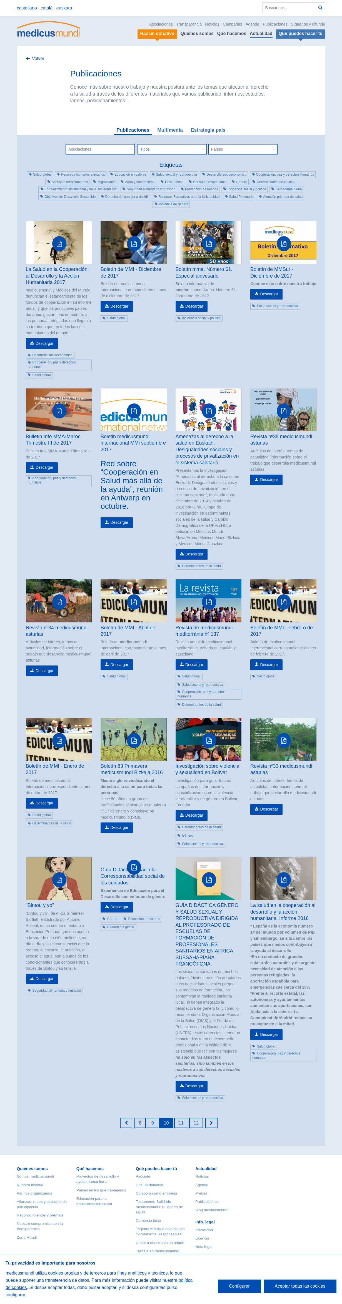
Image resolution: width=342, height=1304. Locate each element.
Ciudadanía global (289, 189)
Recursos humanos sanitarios (83, 174)
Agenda (252, 24)
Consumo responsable (209, 182)
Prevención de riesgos (201, 189)
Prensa (201, 1193)
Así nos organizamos (34, 1193)
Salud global (42, 174)
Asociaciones (161, 24)
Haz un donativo (149, 1185)
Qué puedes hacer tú (156, 1168)
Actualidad (261, 33)
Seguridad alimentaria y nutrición (151, 189)
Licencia (202, 1238)
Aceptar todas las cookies (300, 1286)
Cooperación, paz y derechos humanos (285, 174)
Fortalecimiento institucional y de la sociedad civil (81, 189)
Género (241, 182)
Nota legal (203, 1247)
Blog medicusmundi (211, 1210)
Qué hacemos (231, 33)
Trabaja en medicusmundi (157, 1251)
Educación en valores (130, 174)
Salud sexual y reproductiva (176, 174)
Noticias (212, 24)
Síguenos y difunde (308, 24)
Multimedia (170, 130)
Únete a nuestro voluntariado (160, 1243)
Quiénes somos (197, 33)
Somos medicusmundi (35, 1176)
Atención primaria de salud (283, 197)
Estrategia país (208, 130)
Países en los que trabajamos (101, 1190)
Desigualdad (174, 182)
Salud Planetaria (241, 197)
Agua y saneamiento (140, 182)
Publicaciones (275, 24)
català (47, 8)
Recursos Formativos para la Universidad (188, 197)
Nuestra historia (30, 1185)
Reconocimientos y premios (40, 1215)
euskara (64, 8)
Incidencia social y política (247, 189)
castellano (27, 8)
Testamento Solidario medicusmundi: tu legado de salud (159, 1207)
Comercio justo (148, 1220)
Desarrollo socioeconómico (226, 174)
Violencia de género (173, 204)
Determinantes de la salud (276, 182)
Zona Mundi (27, 1237)
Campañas (232, 24)
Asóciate (143, 1176)
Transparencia (188, 24)
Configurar (239, 1286)
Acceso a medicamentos (70, 182)
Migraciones (107, 182)
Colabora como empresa (156, 1193)
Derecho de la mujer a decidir (127, 197)
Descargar (45, 343)
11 (181, 1123)
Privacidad (204, 1230)
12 (196, 1123)
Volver (38, 58)
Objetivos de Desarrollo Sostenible (70, 197)
